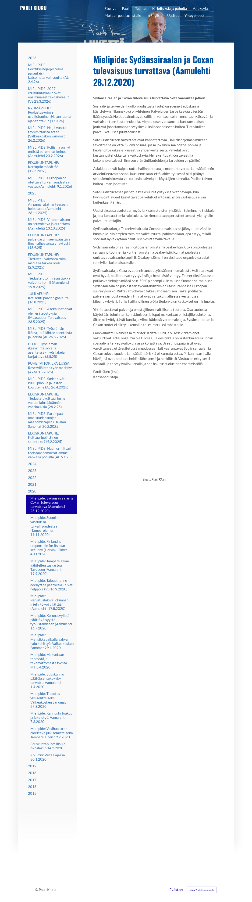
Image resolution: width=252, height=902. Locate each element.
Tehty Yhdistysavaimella (201, 889)
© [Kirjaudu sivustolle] (37, 890)
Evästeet (177, 889)
